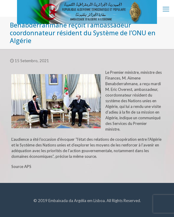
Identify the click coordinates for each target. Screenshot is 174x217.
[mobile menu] (166, 9)
